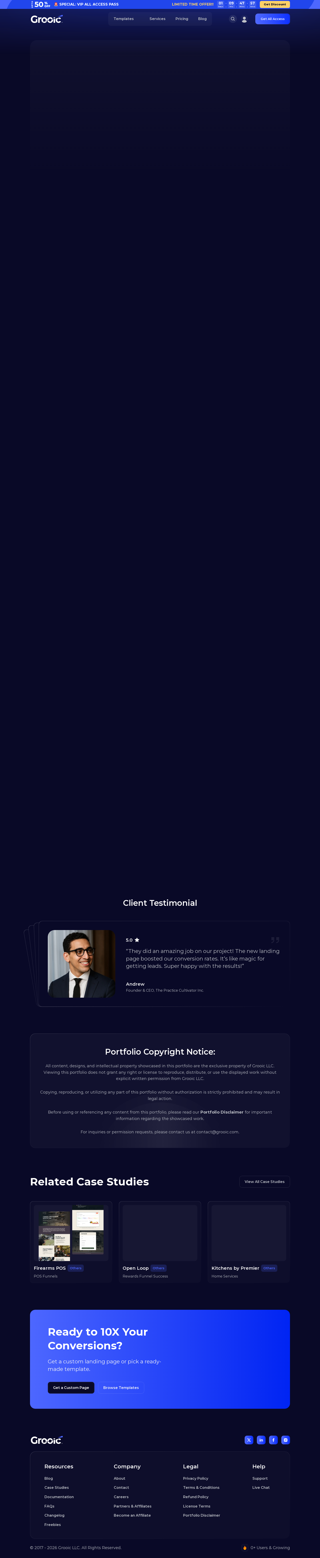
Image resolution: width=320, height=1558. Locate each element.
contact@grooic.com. (217, 1132)
